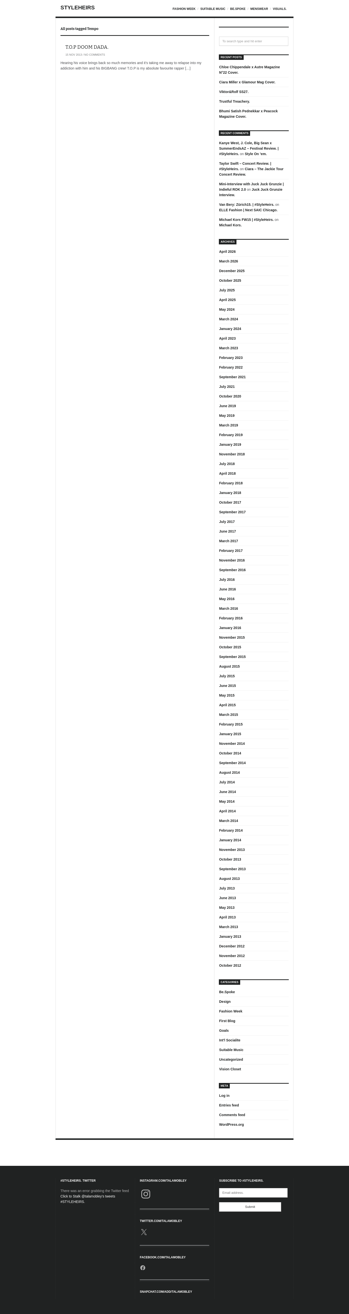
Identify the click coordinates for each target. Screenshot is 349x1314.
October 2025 (230, 280)
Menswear (259, 9)
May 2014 (226, 801)
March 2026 (228, 261)
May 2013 (226, 908)
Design (225, 1002)
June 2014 (227, 792)
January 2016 (230, 628)
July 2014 (227, 782)
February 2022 (231, 367)
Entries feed (229, 1105)
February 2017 (231, 551)
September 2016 (232, 570)
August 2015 (229, 666)
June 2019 (227, 406)
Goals (224, 1030)
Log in (224, 1096)
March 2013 (228, 927)
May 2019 (226, 416)
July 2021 (227, 387)
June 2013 (227, 898)
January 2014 (230, 840)
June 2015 (227, 686)
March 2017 (228, 541)
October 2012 (230, 965)
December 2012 (232, 946)
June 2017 (227, 531)
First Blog (227, 1021)
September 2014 (232, 763)
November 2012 (232, 956)
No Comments (94, 54)
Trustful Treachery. (234, 101)
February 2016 (231, 618)
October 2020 (230, 396)
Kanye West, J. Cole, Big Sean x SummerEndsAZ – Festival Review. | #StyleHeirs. (249, 148)
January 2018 (230, 493)
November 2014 (232, 744)
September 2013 (232, 869)
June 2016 (227, 589)
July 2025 (227, 290)
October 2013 (230, 859)
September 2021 (232, 377)
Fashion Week (184, 9)
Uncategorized (231, 1059)
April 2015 (227, 705)
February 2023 (231, 358)
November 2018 (232, 454)
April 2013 (227, 917)
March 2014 (228, 821)
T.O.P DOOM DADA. (87, 47)
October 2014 (230, 753)
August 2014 (229, 772)
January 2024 (230, 329)
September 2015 (232, 657)
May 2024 (226, 309)
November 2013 (232, 850)
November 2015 (232, 637)
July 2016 (227, 580)
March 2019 (228, 425)
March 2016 (228, 608)
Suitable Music (212, 9)
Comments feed (232, 1115)
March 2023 (228, 348)
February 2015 (231, 724)
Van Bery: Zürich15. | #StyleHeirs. (246, 205)
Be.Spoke (238, 9)
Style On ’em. (256, 154)
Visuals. (280, 9)
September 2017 (232, 512)
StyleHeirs (77, 7)
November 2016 (232, 560)
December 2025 (232, 271)
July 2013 (227, 888)
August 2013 (229, 879)
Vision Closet (230, 1069)
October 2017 (230, 502)
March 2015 (228, 715)
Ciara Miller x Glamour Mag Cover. (247, 82)
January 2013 (230, 937)
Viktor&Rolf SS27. (234, 92)
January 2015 (230, 734)
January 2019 (230, 444)
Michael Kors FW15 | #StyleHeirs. (246, 220)
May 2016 (226, 599)
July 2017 (227, 522)
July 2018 (227, 464)
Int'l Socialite (229, 1040)
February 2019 (231, 435)
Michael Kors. (230, 225)
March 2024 (228, 319)
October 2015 (230, 647)
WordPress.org (231, 1124)
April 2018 (227, 473)
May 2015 (226, 695)
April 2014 (227, 811)
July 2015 (227, 676)
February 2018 (231, 483)
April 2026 (227, 252)
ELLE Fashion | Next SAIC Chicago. (248, 210)
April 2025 (227, 300)
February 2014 (231, 830)
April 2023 (227, 338)
